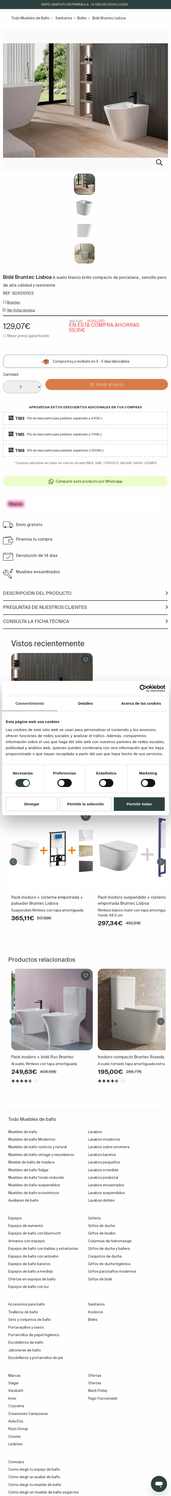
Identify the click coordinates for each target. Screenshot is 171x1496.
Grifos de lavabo (102, 1233)
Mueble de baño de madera (31, 1162)
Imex (12, 1398)
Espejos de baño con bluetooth (34, 1233)
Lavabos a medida (103, 1170)
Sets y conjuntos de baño (29, 1320)
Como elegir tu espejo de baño (34, 1469)
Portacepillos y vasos (26, 1327)
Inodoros (95, 1312)
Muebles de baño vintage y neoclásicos (41, 1155)
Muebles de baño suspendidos (34, 1185)
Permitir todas (139, 804)
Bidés (82, 18)
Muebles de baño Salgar (28, 1170)
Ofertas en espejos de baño (32, 1279)
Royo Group (18, 1429)
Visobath (15, 1391)
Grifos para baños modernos (112, 1271)
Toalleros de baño (23, 1312)
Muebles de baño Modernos (31, 1139)
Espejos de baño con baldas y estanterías (43, 1249)
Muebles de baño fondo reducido (36, 1178)
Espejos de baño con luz (28, 1287)
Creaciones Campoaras (28, 1414)
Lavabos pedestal (103, 1178)
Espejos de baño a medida (30, 1271)
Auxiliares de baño (23, 1200)
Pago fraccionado (103, 1398)
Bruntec (13, 302)
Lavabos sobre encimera (108, 1147)
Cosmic (14, 1437)
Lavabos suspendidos (106, 1193)
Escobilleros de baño (25, 1342)
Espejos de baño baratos (29, 1264)
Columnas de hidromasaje (110, 1241)
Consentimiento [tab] (30, 703)
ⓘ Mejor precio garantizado (26, 336)
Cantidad (10, 374)
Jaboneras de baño (24, 1350)
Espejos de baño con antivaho (33, 1256)
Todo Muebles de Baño (30, 18)
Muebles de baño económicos (33, 1193)
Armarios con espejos (26, 1241)
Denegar (31, 804)
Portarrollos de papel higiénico (33, 1335)
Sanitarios (63, 18)
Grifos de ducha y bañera (109, 1249)
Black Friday (97, 1391)
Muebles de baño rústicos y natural (37, 1147)
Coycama (16, 1406)
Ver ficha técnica (21, 310)
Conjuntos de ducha (105, 1256)
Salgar (13, 1383)
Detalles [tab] (85, 703)
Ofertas (94, 1383)
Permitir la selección (85, 804)
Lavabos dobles (101, 1200)
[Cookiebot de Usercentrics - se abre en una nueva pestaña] (143, 688)
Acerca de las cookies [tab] (141, 703)
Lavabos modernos (104, 1139)
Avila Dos (15, 1421)
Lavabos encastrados (106, 1185)
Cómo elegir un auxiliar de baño (34, 1477)
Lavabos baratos (102, 1155)
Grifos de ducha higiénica (109, 1264)
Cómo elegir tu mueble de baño (34, 1485)
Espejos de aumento (25, 1226)
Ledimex (15, 1444)
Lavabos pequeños (104, 1162)
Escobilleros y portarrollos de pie (35, 1358)
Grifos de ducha (101, 1226)
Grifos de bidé (100, 1279)
